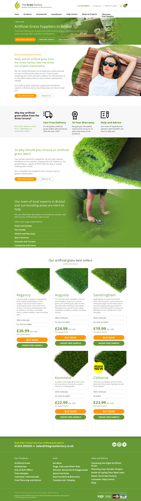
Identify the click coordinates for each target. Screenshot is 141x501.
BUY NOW (32, 339)
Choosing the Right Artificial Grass (106, 464)
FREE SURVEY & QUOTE (25, 96)
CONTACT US (46, 96)
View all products (70, 264)
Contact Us (97, 6)
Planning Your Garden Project (107, 469)
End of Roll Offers (24, 470)
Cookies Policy (103, 493)
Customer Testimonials (27, 476)
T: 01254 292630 (83, 6)
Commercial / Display (64, 480)
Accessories (41, 14)
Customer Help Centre (102, 479)
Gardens (57, 463)
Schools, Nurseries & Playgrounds (70, 470)
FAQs (93, 482)
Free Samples (108, 16)
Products (28, 14)
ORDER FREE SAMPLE (32, 345)
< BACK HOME (19, 22)
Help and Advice (99, 458)
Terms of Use (113, 493)
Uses (17, 14)
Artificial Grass (22, 463)
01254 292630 (23, 446)
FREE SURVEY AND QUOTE (25, 40)
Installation (56, 14)
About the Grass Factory (103, 476)
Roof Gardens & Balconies (66, 476)
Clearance (106, 14)
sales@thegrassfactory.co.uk (55, 446)
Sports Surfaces (61, 473)
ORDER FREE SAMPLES (46, 40)
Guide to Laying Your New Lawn (107, 472)
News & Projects (111, 6)
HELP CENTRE (63, 40)
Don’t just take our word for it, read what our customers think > (25, 128)
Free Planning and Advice (28, 480)
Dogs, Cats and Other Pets (66, 466)
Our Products (21, 458)
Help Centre (71, 14)
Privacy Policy (122, 493)
